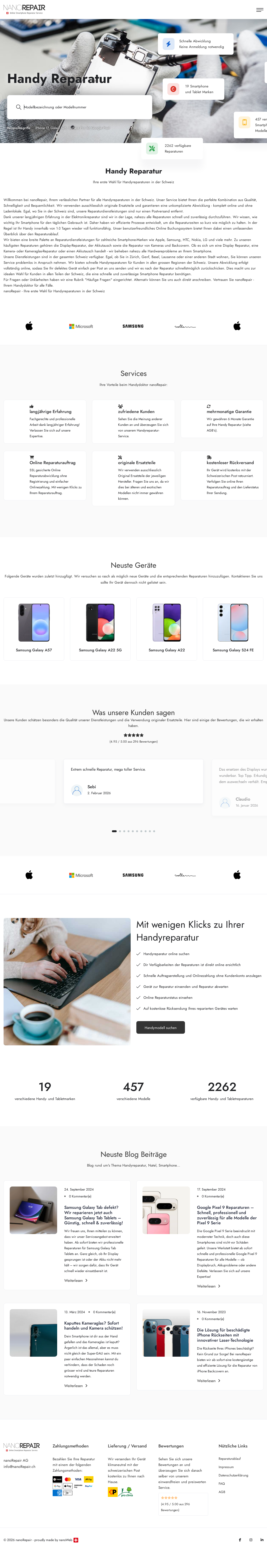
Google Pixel (100, 127)
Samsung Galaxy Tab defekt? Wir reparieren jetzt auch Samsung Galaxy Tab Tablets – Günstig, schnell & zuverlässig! (93, 1215)
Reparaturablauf (230, 1458)
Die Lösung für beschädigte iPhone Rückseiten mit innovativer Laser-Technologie (225, 1335)
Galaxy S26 (59, 127)
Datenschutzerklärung (233, 1475)
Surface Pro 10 (79, 127)
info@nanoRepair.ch (19, 1466)
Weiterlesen (75, 1280)
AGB (222, 1492)
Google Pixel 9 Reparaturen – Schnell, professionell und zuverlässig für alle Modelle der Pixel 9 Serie (227, 1215)
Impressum (226, 1467)
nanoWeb (65, 1540)
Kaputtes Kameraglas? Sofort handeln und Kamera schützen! (93, 1325)
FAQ (222, 1483)
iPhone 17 (42, 127)
